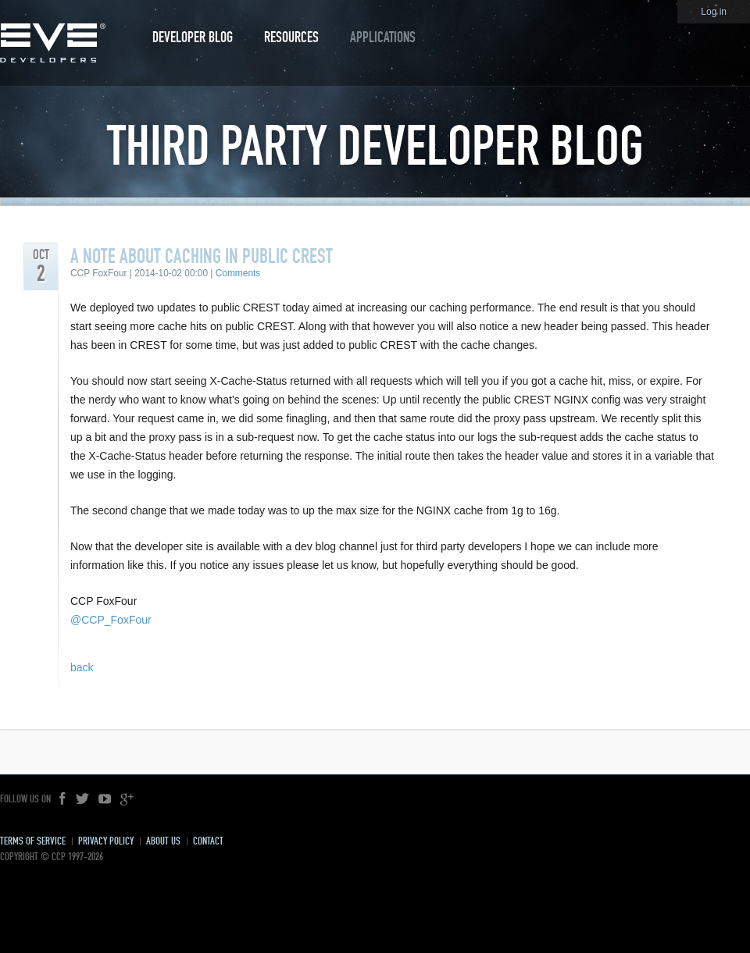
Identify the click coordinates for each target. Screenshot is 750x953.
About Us (163, 841)
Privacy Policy (106, 841)
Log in (714, 11)
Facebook (63, 799)
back (82, 667)
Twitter (83, 799)
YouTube (105, 799)
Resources (291, 37)
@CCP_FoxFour (111, 619)
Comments (238, 273)
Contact (208, 841)
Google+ (127, 799)
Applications (383, 37)
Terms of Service (33, 841)
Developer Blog (192, 37)
